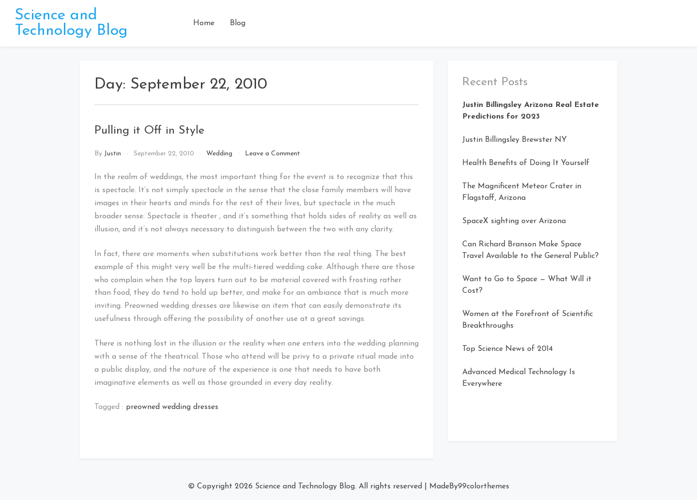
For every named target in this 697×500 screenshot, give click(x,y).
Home (203, 23)
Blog (237, 23)
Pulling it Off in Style (149, 130)
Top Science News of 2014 (507, 349)
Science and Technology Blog (71, 23)
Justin (112, 153)
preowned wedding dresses (172, 407)
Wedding (219, 153)
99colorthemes (483, 486)
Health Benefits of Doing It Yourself (526, 163)
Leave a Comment (272, 153)
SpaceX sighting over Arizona (514, 221)
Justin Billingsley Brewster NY (514, 140)
